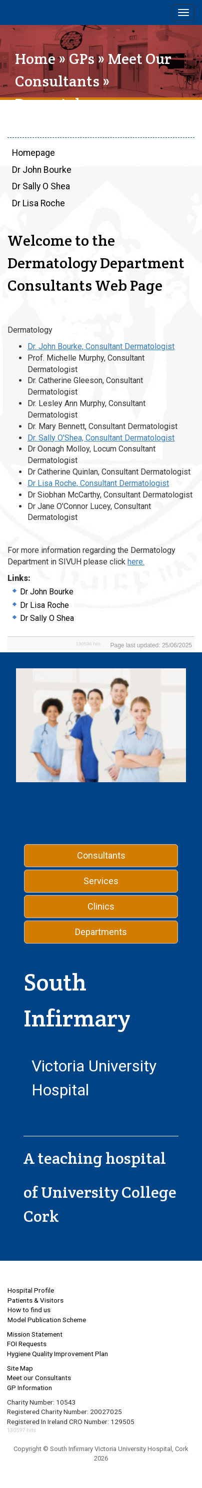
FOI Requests (26, 1344)
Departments (101, 932)
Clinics (101, 906)
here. (136, 561)
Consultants (101, 855)
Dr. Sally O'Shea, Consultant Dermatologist (101, 438)
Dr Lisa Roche (38, 203)
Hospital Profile (31, 1290)
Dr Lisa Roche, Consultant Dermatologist (98, 483)
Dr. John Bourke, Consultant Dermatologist (101, 346)
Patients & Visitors (36, 1300)
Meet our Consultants (39, 1378)
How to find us (29, 1310)
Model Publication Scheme (47, 1320)
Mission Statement (34, 1334)
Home (35, 58)
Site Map (20, 1368)
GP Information (29, 1388)
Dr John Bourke (42, 170)
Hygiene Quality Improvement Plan (57, 1354)
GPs (81, 58)
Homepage (33, 153)
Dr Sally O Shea (41, 186)
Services (101, 881)
